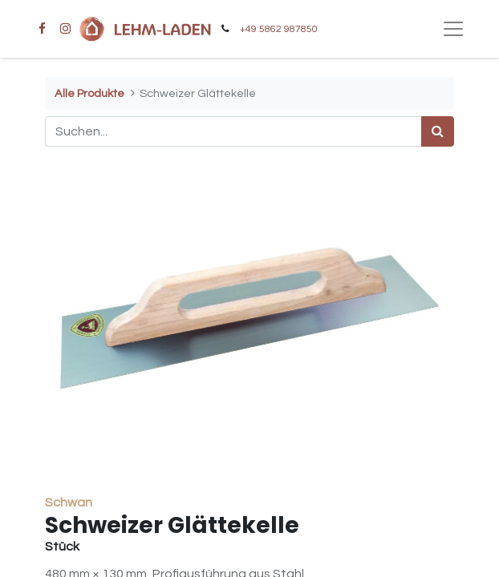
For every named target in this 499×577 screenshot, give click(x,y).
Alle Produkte (89, 93)
